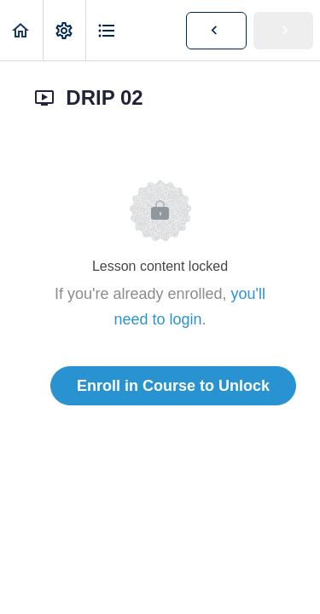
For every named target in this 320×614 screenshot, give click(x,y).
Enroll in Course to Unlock (173, 385)
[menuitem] (64, 30)
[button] (21, 30)
